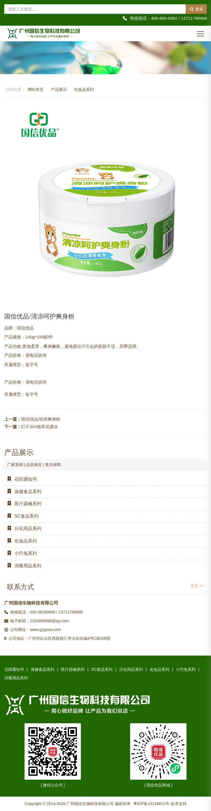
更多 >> (197, 585)
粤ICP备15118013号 (151, 803)
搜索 (196, 9)
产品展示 (59, 89)
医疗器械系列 (22, 503)
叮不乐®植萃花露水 (39, 426)
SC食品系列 (21, 516)
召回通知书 (20, 479)
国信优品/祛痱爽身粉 (40, 419)
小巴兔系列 (20, 553)
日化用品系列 (22, 528)
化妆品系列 (84, 89)
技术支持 (178, 803)
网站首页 (36, 89)
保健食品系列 (22, 491)
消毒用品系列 (22, 565)
